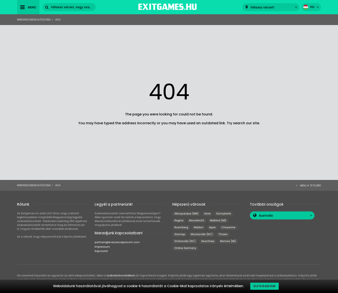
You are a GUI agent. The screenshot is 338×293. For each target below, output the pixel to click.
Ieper (212, 227)
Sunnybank (223, 213)
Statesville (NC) (185, 241)
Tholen (223, 234)
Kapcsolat (101, 251)
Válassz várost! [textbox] (262, 7)
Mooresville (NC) (202, 234)
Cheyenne (228, 227)
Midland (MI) (218, 220)
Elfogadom (264, 286)
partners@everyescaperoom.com (117, 242)
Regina (178, 220)
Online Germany (185, 248)
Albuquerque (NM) (186, 213)
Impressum (102, 247)
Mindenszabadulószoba (34, 19)
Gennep (179, 234)
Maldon (198, 227)
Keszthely (207, 241)
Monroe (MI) (228, 241)
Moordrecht (196, 220)
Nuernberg (181, 227)
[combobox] (270, 7)
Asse (207, 213)
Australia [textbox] (266, 216)
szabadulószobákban (120, 275)
